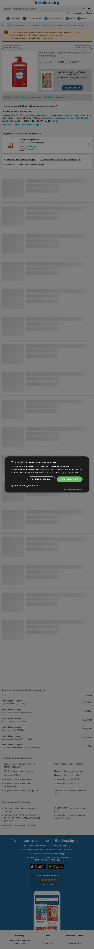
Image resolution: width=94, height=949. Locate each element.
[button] (24, 485)
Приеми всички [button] (70, 479)
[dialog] (47, 474)
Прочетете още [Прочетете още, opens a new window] (71, 472)
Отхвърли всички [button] (41, 479)
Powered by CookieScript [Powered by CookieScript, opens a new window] (73, 490)
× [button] (85, 459)
